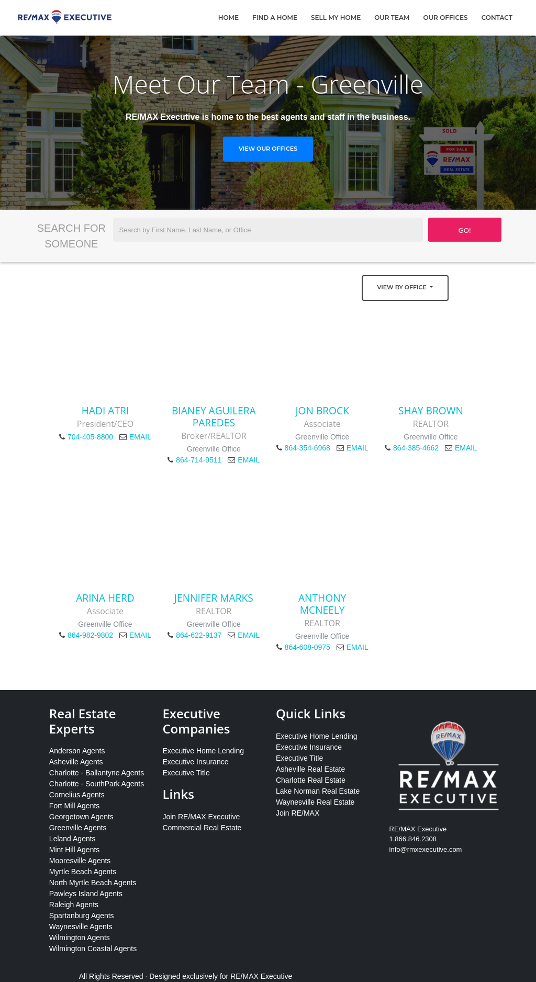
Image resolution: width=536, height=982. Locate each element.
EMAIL (140, 437)
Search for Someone (71, 236)
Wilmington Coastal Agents (93, 948)
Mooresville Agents (80, 860)
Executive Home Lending (203, 751)
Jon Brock (322, 410)
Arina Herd (105, 598)
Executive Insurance (195, 762)
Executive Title (185, 773)
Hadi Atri (105, 410)
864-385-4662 (416, 448)
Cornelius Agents (77, 795)
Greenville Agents (78, 827)
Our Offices (445, 17)
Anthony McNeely (322, 604)
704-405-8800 (90, 437)
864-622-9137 (198, 635)
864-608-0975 (307, 647)
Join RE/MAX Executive (201, 816)
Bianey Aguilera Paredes (214, 416)
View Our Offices (268, 148)
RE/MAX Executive (261, 976)
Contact (497, 17)
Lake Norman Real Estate (318, 791)
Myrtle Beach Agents (82, 871)
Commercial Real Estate (201, 827)
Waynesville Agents (81, 926)
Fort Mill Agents (74, 806)
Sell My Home (336, 17)
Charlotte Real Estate (310, 780)
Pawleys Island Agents (85, 893)
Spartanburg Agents (81, 915)
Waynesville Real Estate (315, 802)
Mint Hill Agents (74, 849)
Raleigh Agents (73, 904)
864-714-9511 (198, 460)
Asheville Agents (76, 762)
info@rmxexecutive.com (425, 849)
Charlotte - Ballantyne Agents (96, 773)
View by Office (402, 287)
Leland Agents (72, 838)
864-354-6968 (307, 448)
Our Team (391, 17)
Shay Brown (430, 410)
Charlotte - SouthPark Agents (96, 784)
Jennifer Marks (213, 598)
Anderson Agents (77, 751)
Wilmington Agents (79, 937)
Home (228, 17)
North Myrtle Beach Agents (93, 882)
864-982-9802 (90, 635)
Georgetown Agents (81, 816)
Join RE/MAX (297, 813)
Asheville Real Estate (310, 769)
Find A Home (274, 17)
